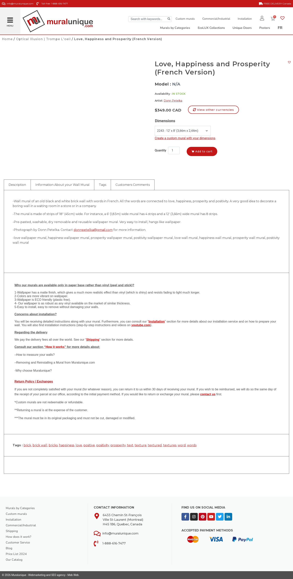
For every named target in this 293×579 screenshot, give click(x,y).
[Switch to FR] (280, 28)
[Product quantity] (174, 150)
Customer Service (18, 542)
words (191, 445)
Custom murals (185, 19)
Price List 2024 (16, 554)
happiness (66, 445)
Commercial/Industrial (216, 19)
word (182, 445)
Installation (245, 19)
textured (155, 445)
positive (89, 445)
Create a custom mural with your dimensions (185, 138)
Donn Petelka (173, 100)
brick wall (40, 445)
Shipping (12, 531)
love (79, 445)
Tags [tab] (102, 185)
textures (169, 445)
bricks (53, 445)
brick (27, 445)
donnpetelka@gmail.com (93, 230)
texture (140, 445)
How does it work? (18, 537)
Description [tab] (17, 185)
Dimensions (165, 121)
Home (7, 39)
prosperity (118, 445)
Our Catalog (14, 560)
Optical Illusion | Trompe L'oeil (43, 39)
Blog (9, 548)
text (130, 445)
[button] (10, 18)
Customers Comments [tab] (133, 185)
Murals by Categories (20, 508)
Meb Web (73, 575)
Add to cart (204, 151)
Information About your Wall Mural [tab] (62, 185)
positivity (102, 445)
